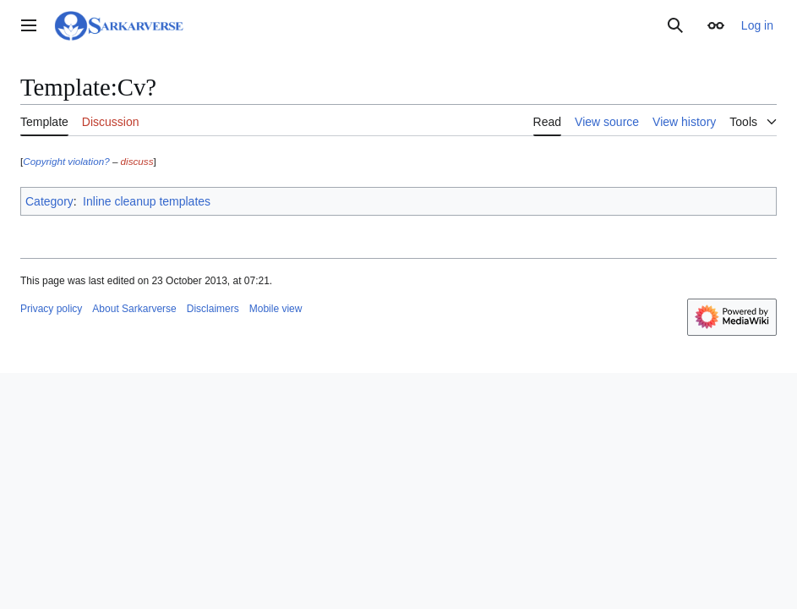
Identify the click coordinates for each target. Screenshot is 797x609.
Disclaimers (213, 309)
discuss (137, 161)
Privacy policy (51, 309)
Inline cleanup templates (146, 201)
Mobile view (276, 309)
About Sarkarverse (134, 309)
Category (49, 201)
